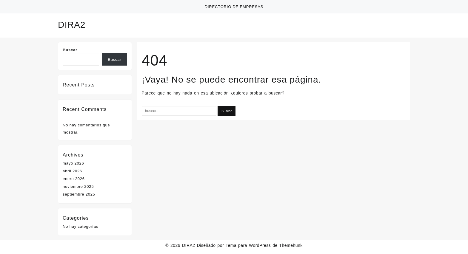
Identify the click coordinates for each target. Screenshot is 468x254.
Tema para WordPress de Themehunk (264, 245)
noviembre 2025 (78, 186)
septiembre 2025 (79, 194)
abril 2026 (72, 171)
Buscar (70, 50)
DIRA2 (71, 25)
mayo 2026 (73, 163)
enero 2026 (74, 178)
